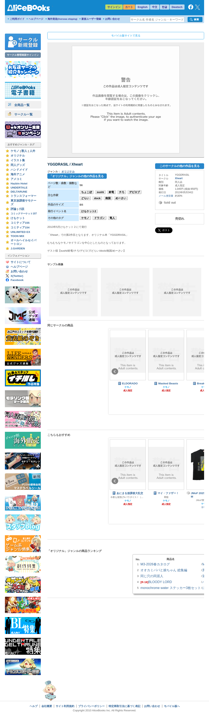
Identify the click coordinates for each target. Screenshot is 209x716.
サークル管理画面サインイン (23, 55)
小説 (21, 209)
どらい (85, 198)
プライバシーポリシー (91, 706)
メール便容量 (166, 195)
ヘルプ (34, 706)
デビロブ (134, 192)
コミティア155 (20, 222)
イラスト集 (18, 160)
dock (97, 198)
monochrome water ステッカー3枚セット (170, 588)
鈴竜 (111, 192)
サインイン (114, 7)
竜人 (112, 217)
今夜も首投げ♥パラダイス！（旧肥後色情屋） (127, 497)
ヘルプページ (36, 19)
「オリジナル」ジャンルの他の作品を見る (76, 176)
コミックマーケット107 (24, 213)
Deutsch (177, 7)
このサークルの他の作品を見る (180, 166)
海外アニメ (18, 174)
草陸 (166, 497)
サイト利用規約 (65, 706)
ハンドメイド (19, 169)
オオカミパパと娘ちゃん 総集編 (163, 570)
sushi (100, 192)
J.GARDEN (18, 248)
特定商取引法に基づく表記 (124, 706)
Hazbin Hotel (19, 183)
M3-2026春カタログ (155, 564)
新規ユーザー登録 (91, 19)
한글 (164, 7)
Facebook (17, 280)
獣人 (24, 150)
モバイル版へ (172, 706)
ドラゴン (99, 217)
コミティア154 (20, 227)
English (143, 7)
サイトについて (21, 262)
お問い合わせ (112, 19)
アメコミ (16, 179)
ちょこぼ (86, 192)
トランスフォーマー (23, 195)
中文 (154, 7)
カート (129, 7)
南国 (108, 198)
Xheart (179, 178)
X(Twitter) (17, 275)
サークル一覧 (20, 114)
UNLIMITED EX (20, 232)
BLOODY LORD (160, 582)
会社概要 (46, 706)
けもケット (18, 218)
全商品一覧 (19, 105)
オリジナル (18, 155)
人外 (32, 150)
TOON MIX (17, 236)
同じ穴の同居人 (151, 576)
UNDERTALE (19, 187)
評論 (13, 209)
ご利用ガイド (17, 19)
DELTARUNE (19, 191)
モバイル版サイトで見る (125, 35)
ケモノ (15, 150)
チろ (121, 192)
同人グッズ (18, 165)
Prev (115, 371)
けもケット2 (88, 211)
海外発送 (62, 19)
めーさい (121, 198)
